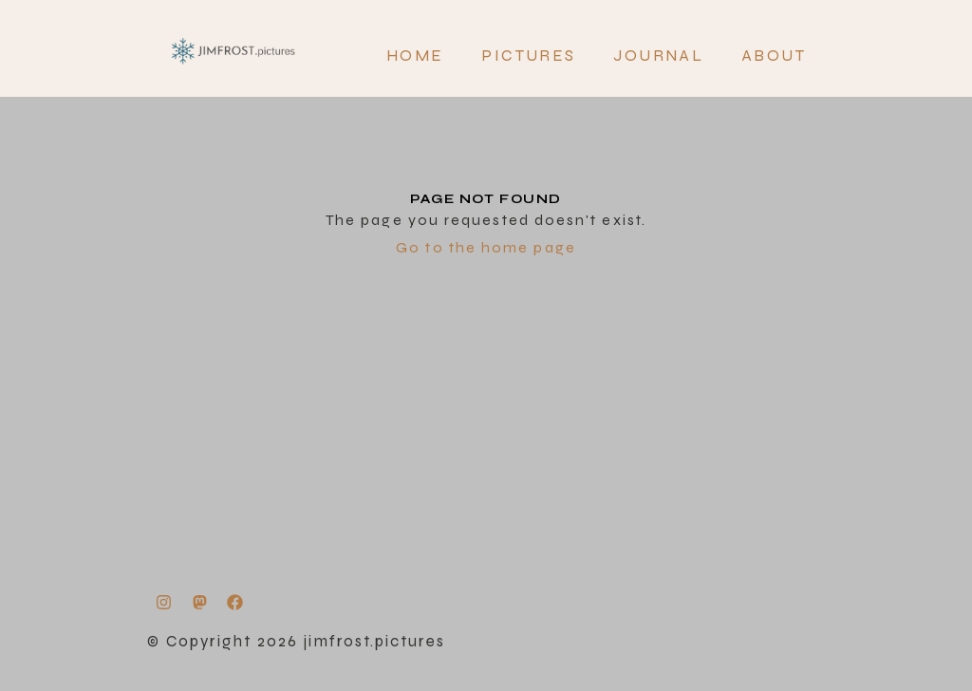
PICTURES (528, 55)
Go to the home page (486, 247)
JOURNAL (658, 55)
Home (415, 55)
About (773, 55)
